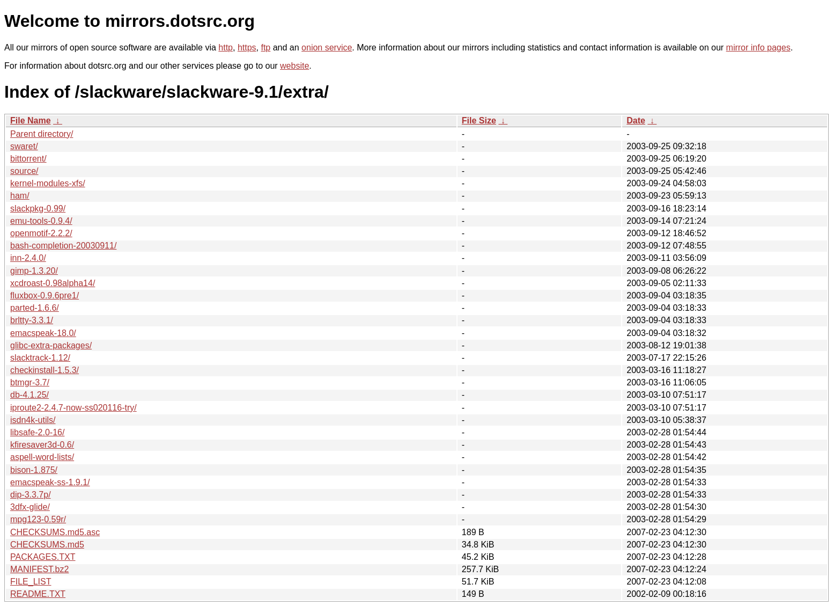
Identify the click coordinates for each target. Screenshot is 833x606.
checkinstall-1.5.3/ (44, 370)
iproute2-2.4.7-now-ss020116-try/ (73, 407)
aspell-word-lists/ (42, 457)
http (225, 47)
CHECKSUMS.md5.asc (55, 532)
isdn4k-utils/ (32, 420)
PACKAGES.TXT (43, 556)
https (247, 47)
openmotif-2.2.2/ (41, 233)
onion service (326, 47)
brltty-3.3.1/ (31, 320)
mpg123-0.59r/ (38, 519)
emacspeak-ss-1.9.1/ (50, 482)
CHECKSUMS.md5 (47, 544)
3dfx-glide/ (30, 507)
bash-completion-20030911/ (63, 245)
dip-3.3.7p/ (30, 494)
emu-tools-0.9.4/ (41, 220)
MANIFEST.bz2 (39, 569)
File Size (479, 120)
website (294, 65)
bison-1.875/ (33, 469)
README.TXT (37, 593)
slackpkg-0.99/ (37, 208)
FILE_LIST (30, 581)
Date (635, 120)
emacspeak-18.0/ (43, 333)
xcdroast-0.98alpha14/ (52, 283)
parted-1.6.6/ (34, 307)
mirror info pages (758, 47)
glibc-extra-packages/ (51, 345)
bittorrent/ (28, 158)
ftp (265, 47)
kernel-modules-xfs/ (47, 183)
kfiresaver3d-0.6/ (42, 444)
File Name (30, 120)
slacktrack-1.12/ (40, 357)
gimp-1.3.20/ (34, 270)
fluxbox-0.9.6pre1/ (44, 295)
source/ (24, 171)
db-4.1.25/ (29, 394)
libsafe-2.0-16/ (37, 432)
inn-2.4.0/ (28, 257)
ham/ (20, 195)
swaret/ (24, 146)
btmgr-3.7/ (29, 382)
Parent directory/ (41, 133)
